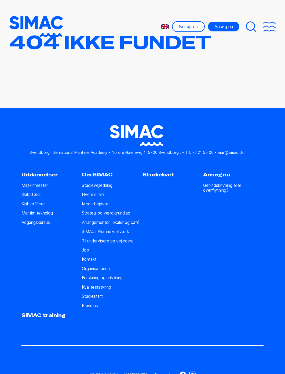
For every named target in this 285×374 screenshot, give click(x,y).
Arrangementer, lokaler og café (111, 222)
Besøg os (188, 26)
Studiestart (92, 296)
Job (85, 250)
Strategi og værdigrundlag (106, 213)
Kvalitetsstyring (96, 287)
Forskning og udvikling (102, 277)
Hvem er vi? (93, 194)
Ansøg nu (223, 26)
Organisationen (96, 268)
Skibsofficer (33, 204)
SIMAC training (43, 315)
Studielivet (158, 175)
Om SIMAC (97, 175)
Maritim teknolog (37, 213)
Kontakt (89, 259)
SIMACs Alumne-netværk (105, 231)
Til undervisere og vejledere (108, 241)
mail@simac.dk (231, 152)
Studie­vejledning (97, 185)
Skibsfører (31, 194)
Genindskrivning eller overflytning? (222, 188)
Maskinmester (34, 185)
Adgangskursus (35, 222)
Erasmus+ (91, 305)
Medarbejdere (95, 204)
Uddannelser (39, 175)
